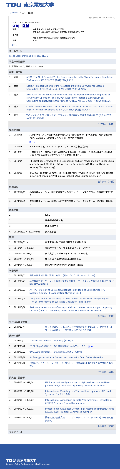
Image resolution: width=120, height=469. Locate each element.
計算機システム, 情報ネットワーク (26, 66)
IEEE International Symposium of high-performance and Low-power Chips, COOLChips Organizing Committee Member (77, 384)
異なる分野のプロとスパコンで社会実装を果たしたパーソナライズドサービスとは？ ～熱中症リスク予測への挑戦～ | (79, 328)
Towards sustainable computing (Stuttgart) (52, 340)
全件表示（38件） (106, 316)
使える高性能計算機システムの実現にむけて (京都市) (56, 351)
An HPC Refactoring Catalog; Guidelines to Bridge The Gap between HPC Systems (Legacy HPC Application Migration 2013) (67, 291)
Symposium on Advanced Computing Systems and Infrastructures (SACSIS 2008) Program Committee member (79, 410)
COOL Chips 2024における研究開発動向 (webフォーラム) (58, 346)
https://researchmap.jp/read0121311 (28, 55)
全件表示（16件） (106, 371)
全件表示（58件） (106, 426)
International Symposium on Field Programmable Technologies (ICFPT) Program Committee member (78, 401)
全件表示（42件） (106, 123)
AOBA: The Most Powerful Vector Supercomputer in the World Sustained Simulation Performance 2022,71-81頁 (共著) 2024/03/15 (69, 78)
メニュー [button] (15, 45)
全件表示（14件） (106, 181)
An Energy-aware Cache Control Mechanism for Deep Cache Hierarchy (66, 357)
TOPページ (14, 12)
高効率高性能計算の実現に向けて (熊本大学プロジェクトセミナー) (62, 275)
